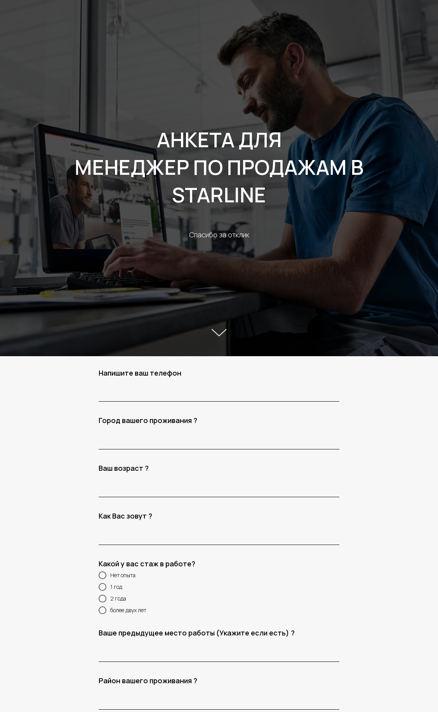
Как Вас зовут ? (125, 516)
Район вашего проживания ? (148, 680)
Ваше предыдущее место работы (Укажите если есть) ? (197, 632)
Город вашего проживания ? (148, 420)
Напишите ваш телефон (140, 373)
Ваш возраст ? (124, 468)
